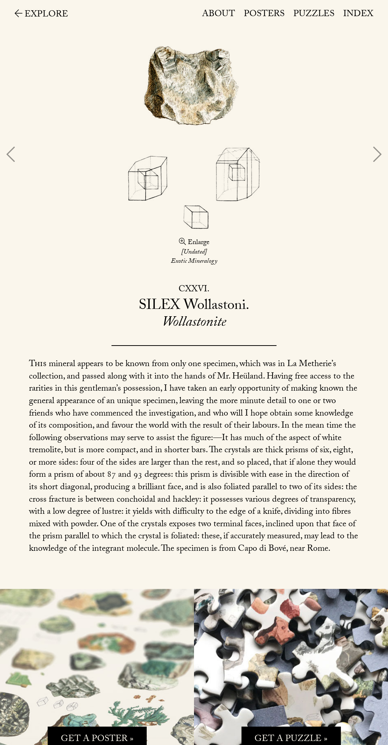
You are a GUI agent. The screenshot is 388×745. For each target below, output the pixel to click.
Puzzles (313, 14)
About (218, 14)
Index (358, 14)
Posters (264, 14)
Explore (41, 15)
